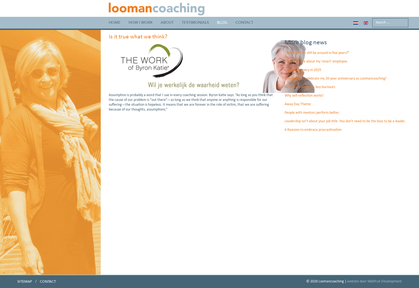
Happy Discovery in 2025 (303, 70)
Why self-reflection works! (304, 96)
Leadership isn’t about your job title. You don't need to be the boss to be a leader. (345, 121)
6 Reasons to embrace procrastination (313, 130)
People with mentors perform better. (312, 113)
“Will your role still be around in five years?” (317, 53)
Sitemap (24, 281)
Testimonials (195, 22)
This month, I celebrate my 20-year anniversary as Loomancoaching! (336, 79)
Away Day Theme (298, 104)
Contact (244, 22)
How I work (141, 22)
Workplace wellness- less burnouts (310, 87)
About (167, 22)
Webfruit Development (384, 281)
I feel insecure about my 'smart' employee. (316, 62)
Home (115, 22)
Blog (222, 22)
